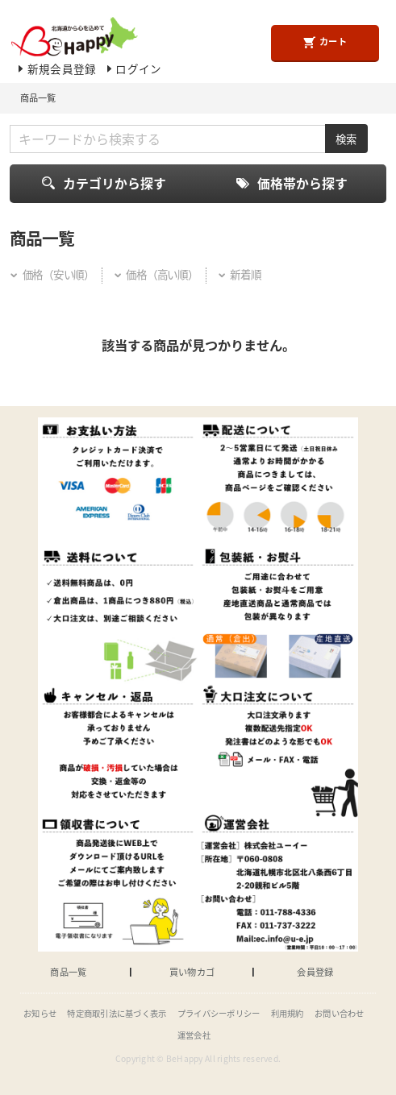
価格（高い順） (156, 274)
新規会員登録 (55, 68)
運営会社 (194, 1035)
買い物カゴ (192, 972)
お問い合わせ (340, 1013)
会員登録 (315, 972)
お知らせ (39, 1013)
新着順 (239, 274)
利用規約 (287, 1013)
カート (325, 42)
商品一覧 (68, 972)
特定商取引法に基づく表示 (116, 1013)
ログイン (133, 68)
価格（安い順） (52, 274)
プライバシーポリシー (219, 1013)
